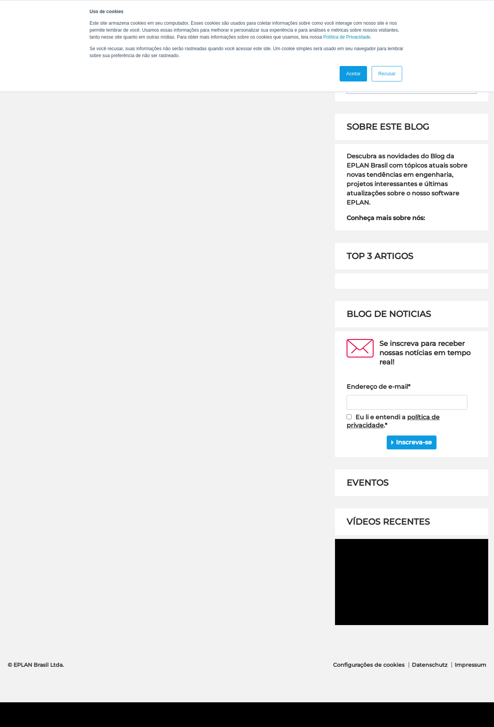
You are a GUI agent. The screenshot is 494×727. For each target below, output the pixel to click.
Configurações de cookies (368, 665)
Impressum (470, 665)
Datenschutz (429, 665)
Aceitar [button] (353, 73)
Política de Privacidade (346, 37)
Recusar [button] (387, 73)
